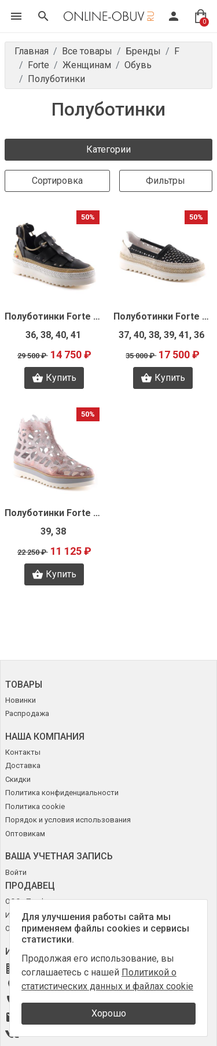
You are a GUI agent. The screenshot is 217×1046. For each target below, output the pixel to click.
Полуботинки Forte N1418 (54, 512)
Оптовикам (25, 833)
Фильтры (165, 180)
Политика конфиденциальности (62, 792)
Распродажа (27, 713)
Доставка (23, 765)
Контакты (23, 752)
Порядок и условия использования (68, 819)
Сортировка (57, 180)
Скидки (18, 779)
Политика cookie (35, 806)
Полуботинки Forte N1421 (163, 316)
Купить (54, 378)
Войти (16, 872)
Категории (108, 149)
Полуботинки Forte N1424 (54, 316)
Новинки (20, 700)
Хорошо (108, 1013)
